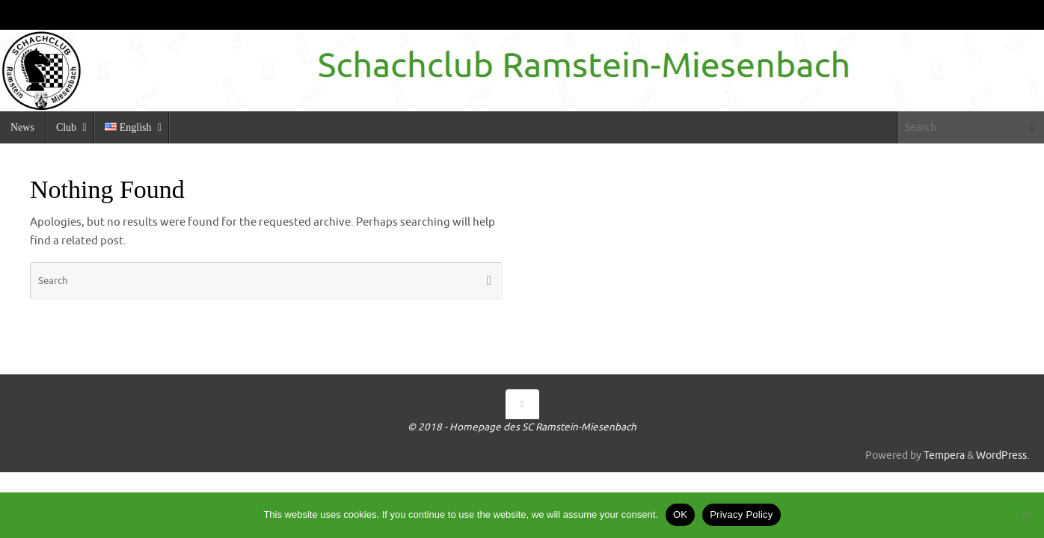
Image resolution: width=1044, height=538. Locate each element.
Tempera (944, 455)
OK (680, 514)
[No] (1025, 514)
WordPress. (1002, 455)
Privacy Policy (741, 514)
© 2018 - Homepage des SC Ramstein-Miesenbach (522, 427)
